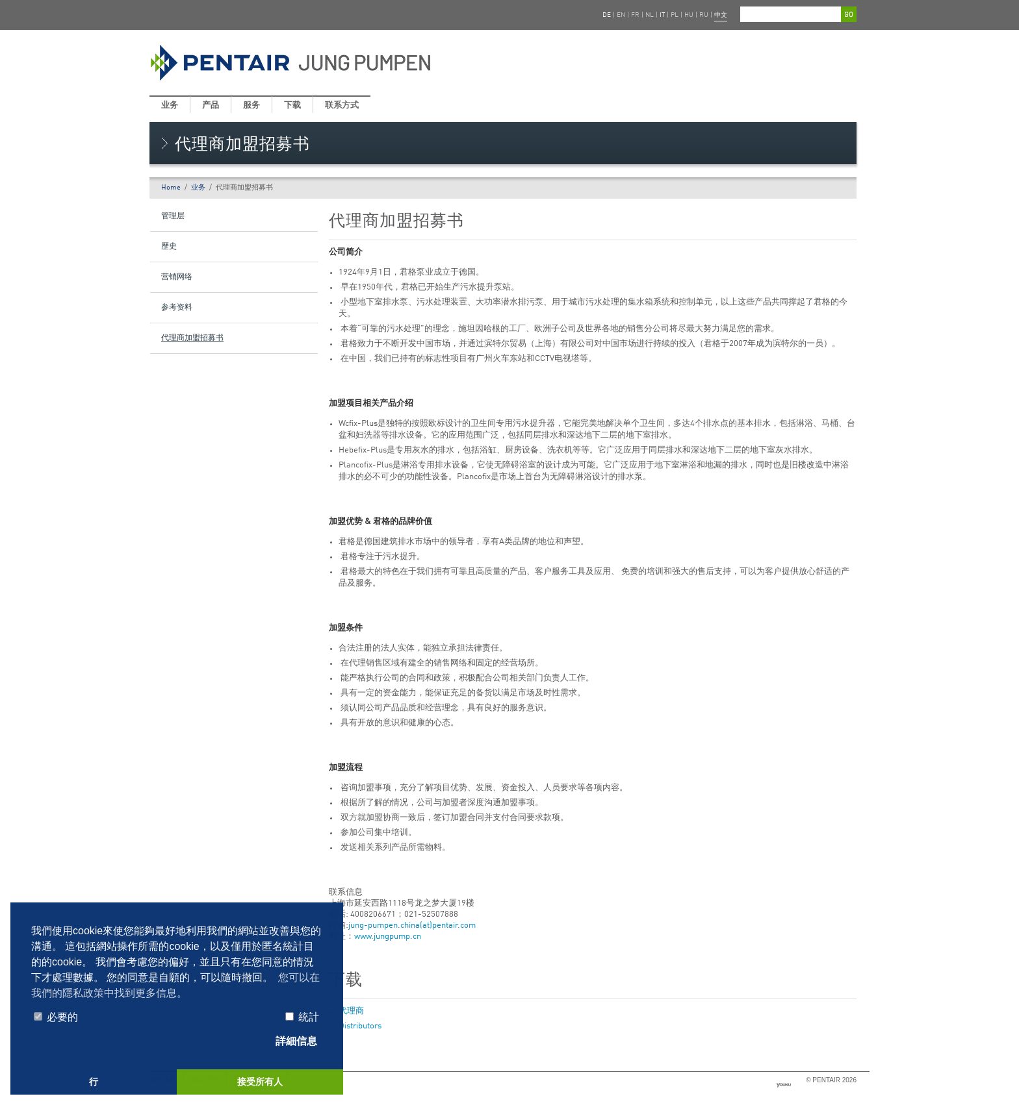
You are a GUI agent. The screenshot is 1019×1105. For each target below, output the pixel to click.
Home (171, 188)
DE (606, 15)
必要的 (56, 1017)
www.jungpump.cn (387, 936)
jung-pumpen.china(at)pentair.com (412, 925)
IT (662, 15)
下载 (292, 105)
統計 (302, 1017)
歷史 (169, 247)
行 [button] (93, 1081)
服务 (251, 105)
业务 (169, 105)
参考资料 (176, 308)
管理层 (173, 216)
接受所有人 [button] (260, 1081)
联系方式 (342, 105)
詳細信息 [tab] (290, 1042)
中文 (720, 15)
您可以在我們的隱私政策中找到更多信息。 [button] (175, 985)
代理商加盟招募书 (192, 338)
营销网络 (176, 277)
